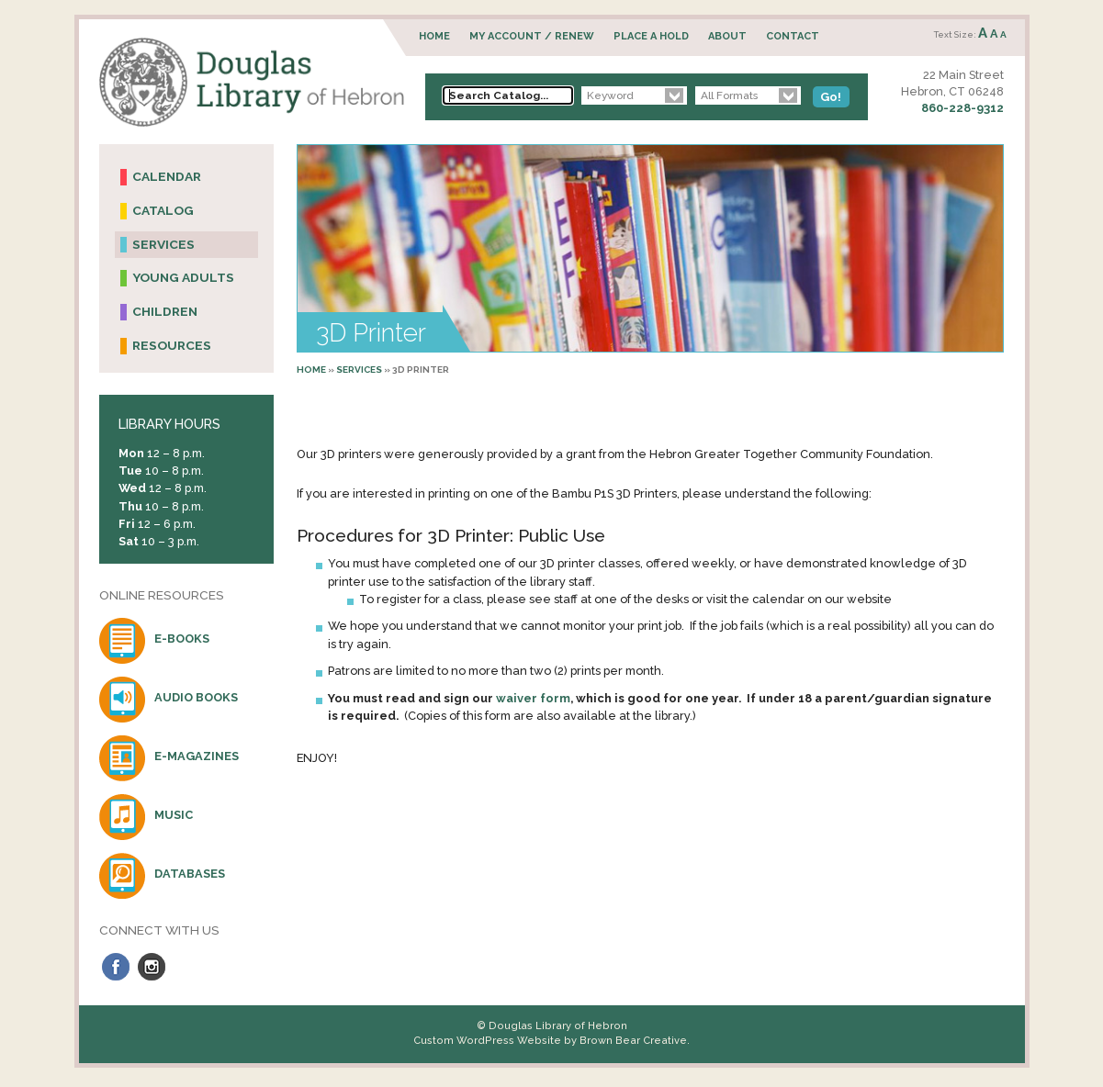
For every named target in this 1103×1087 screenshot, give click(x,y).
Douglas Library (251, 82)
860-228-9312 (962, 108)
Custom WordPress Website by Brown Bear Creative (550, 1041)
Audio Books (196, 697)
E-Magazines (196, 756)
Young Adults (183, 277)
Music (173, 815)
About (727, 36)
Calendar (166, 176)
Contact (792, 36)
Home (434, 36)
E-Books (181, 638)
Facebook (115, 967)
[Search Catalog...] (508, 95)
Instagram (151, 967)
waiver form (533, 698)
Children (164, 311)
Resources (171, 345)
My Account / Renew (531, 36)
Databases (189, 873)
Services (359, 369)
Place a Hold (651, 36)
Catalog (163, 210)
